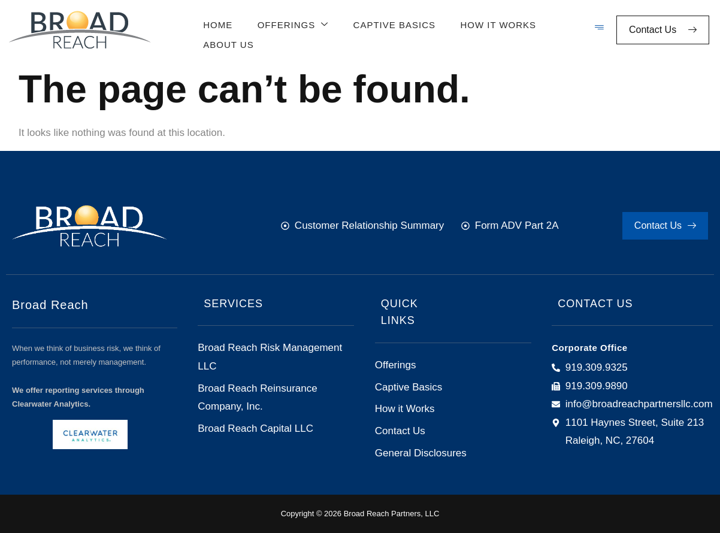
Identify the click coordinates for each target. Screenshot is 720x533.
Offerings (290, 23)
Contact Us (663, 30)
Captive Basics (391, 22)
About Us (226, 41)
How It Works (494, 22)
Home (216, 22)
